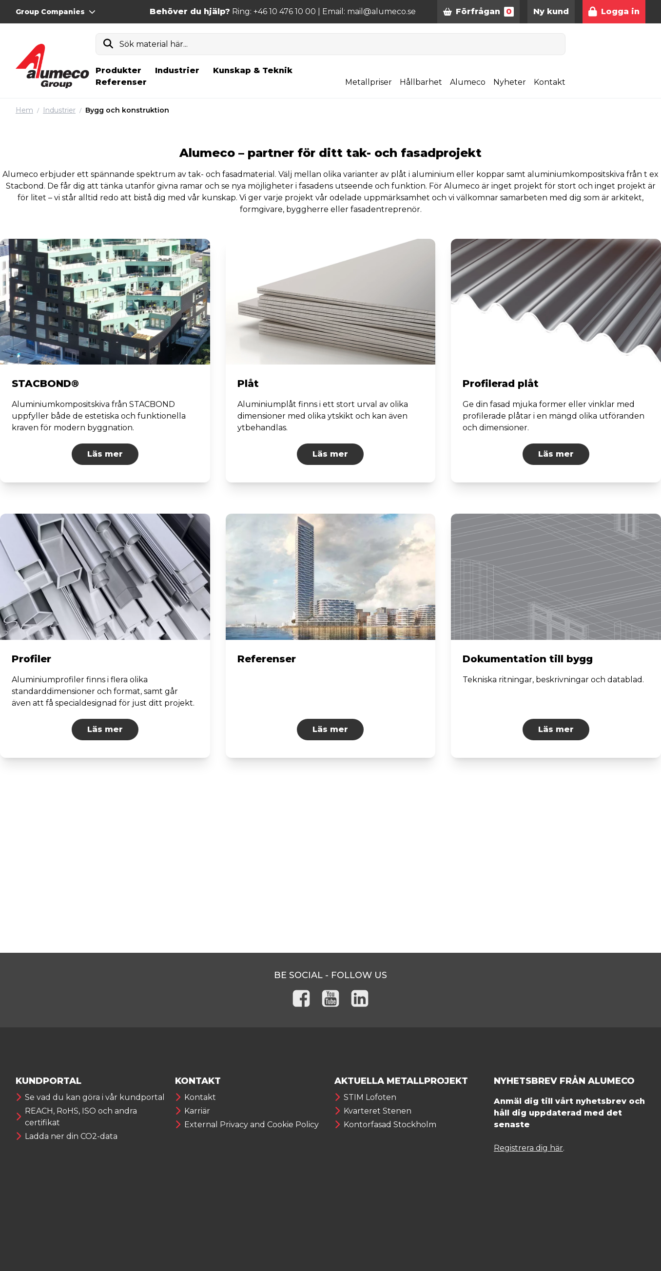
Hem (24, 110)
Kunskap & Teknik (252, 70)
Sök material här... (153, 44)
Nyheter (509, 82)
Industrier (177, 70)
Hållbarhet (421, 82)
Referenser (121, 82)
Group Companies (56, 11)
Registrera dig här (528, 1148)
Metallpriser (368, 82)
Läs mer (105, 454)
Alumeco (468, 82)
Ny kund (551, 11)
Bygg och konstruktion (127, 110)
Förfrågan (478, 12)
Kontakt (549, 82)
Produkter (118, 70)
